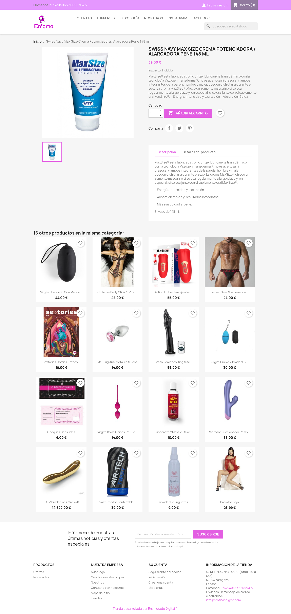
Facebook (201, 18)
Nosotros (153, 18)
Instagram (177, 18)
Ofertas (84, 18)
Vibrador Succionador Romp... (229, 432)
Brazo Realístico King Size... (173, 362)
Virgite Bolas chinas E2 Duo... (117, 432)
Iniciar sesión (158, 577)
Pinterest (190, 128)
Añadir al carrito (188, 113)
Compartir (169, 128)
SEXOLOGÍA (129, 18)
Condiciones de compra (107, 577)
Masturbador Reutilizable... (117, 502)
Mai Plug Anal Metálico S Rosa (117, 362)
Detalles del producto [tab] (199, 152)
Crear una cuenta (161, 582)
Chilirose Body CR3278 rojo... (117, 292)
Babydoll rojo (229, 502)
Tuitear (179, 128)
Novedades (41, 577)
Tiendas (96, 598)
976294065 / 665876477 (68, 5)
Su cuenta (158, 565)
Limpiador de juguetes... (173, 502)
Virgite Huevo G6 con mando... (61, 292)
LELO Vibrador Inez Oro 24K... (61, 502)
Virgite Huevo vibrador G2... (230, 362)
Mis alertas (156, 588)
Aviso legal (98, 572)
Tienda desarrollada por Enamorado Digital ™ (145, 609)
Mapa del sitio (100, 593)
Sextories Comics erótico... (61, 362)
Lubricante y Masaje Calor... (173, 432)
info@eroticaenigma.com (223, 600)
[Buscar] (231, 26)
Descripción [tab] (167, 152)
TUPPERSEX (106, 18)
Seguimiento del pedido (165, 572)
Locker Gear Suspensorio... (229, 292)
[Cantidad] (153, 113)
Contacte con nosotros (107, 588)
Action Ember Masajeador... (173, 292)
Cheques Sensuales (61, 432)
